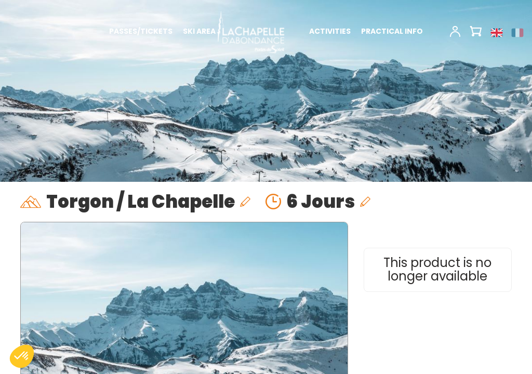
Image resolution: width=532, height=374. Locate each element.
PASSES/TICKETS (140, 31)
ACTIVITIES (330, 31)
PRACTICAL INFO (392, 31)
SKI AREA (199, 31)
